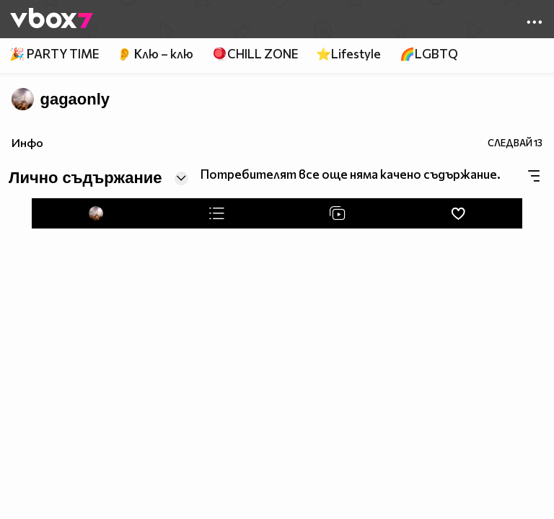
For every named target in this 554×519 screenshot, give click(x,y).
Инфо (27, 142)
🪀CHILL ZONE (255, 53)
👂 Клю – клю (155, 53)
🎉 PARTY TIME (54, 53)
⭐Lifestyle (348, 53)
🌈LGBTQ (429, 53)
